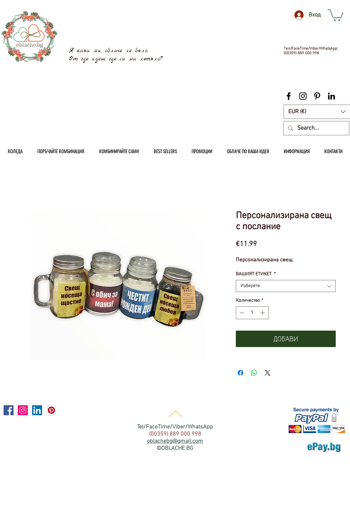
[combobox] (286, 286)
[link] (336, 14)
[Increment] (263, 313)
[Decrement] (241, 313)
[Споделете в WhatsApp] (254, 372)
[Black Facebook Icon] (289, 96)
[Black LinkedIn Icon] (331, 96)
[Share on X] (267, 372)
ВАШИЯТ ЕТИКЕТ (256, 274)
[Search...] (315, 128)
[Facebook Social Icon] (9, 410)
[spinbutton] (252, 313)
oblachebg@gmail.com (175, 441)
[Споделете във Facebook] (240, 372)
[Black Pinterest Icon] (317, 96)
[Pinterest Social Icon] (51, 410)
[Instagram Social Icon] (23, 410)
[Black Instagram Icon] (303, 96)
